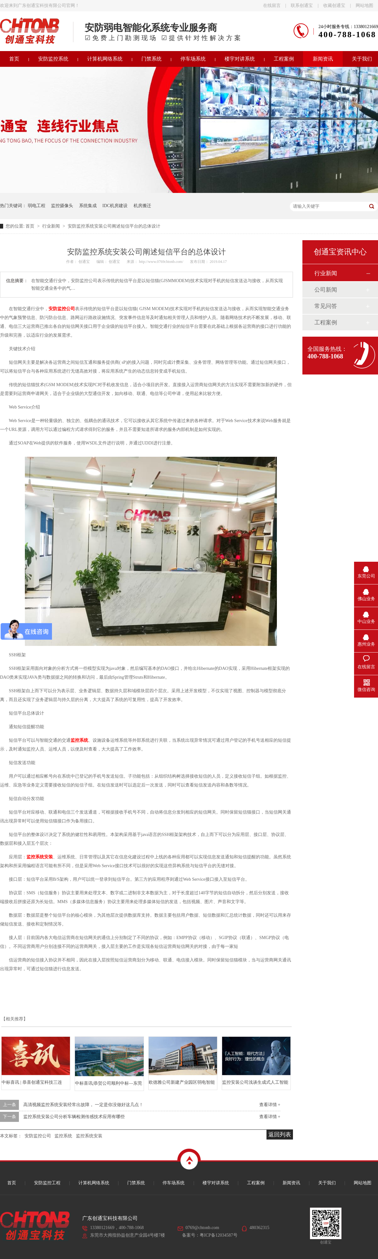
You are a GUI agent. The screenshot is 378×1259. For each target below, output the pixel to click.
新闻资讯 (323, 58)
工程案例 (284, 58)
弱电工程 (36, 205)
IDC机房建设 (115, 205)
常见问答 (325, 306)
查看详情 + (269, 1104)
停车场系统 (193, 58)
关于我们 (327, 1183)
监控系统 (63, 1136)
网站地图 (364, 5)
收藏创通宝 (334, 5)
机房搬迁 (142, 205)
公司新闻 (325, 290)
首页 (31, 226)
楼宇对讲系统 (240, 58)
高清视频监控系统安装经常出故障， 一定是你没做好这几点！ (83, 1104)
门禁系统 (151, 58)
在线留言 (272, 5)
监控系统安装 (89, 1136)
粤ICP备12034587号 (219, 1235)
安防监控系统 (53, 58)
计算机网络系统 (105, 58)
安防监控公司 (38, 1136)
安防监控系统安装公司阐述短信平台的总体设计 (114, 226)
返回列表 (279, 1134)
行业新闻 (51, 226)
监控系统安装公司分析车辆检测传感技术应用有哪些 (74, 1116)
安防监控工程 (47, 1183)
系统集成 (88, 205)
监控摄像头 (62, 205)
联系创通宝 (302, 5)
